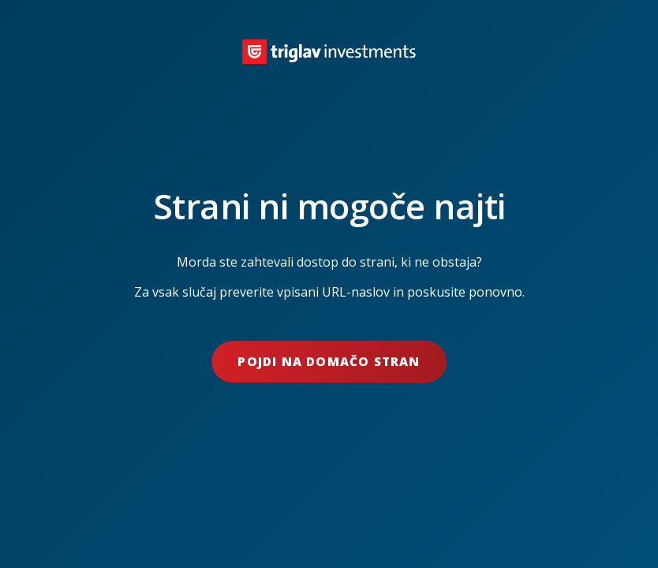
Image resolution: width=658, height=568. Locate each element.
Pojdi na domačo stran (328, 361)
